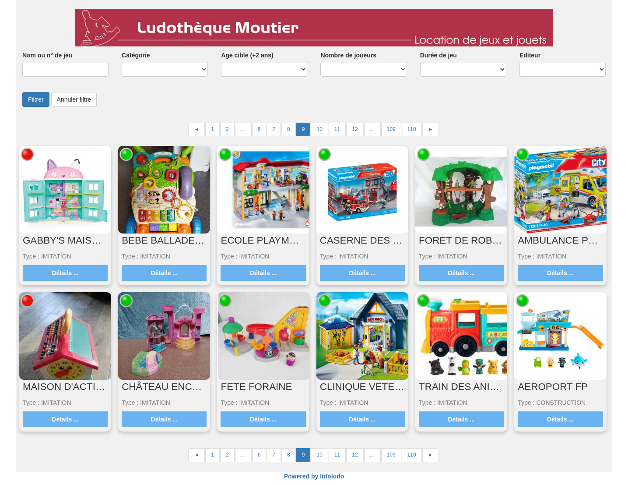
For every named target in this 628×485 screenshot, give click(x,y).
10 (319, 129)
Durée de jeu (438, 55)
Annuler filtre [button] (74, 99)
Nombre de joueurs (348, 55)
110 (411, 129)
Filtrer (36, 99)
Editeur (529, 55)
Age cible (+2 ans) (247, 55)
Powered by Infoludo (314, 476)
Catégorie (136, 55)
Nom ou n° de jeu (47, 55)
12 (355, 129)
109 (391, 129)
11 (337, 129)
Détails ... (65, 272)
